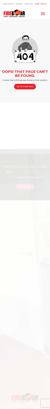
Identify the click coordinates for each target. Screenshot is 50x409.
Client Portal (40, 4)
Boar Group (8, 4)
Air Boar (19, 4)
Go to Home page (25, 87)
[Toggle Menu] (43, 13)
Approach (29, 4)
